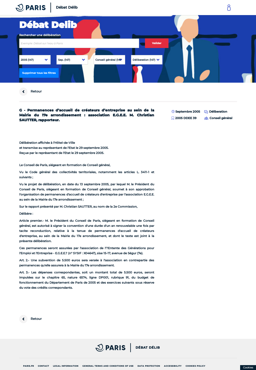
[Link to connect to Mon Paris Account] (229, 7)
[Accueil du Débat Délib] (41, 7)
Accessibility (173, 366)
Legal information (65, 366)
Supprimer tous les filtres (39, 72)
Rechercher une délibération (40, 35)
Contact (43, 366)
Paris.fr (28, 366)
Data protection (149, 366)
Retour (30, 92)
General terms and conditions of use (108, 366)
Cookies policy (195, 366)
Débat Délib (148, 347)
